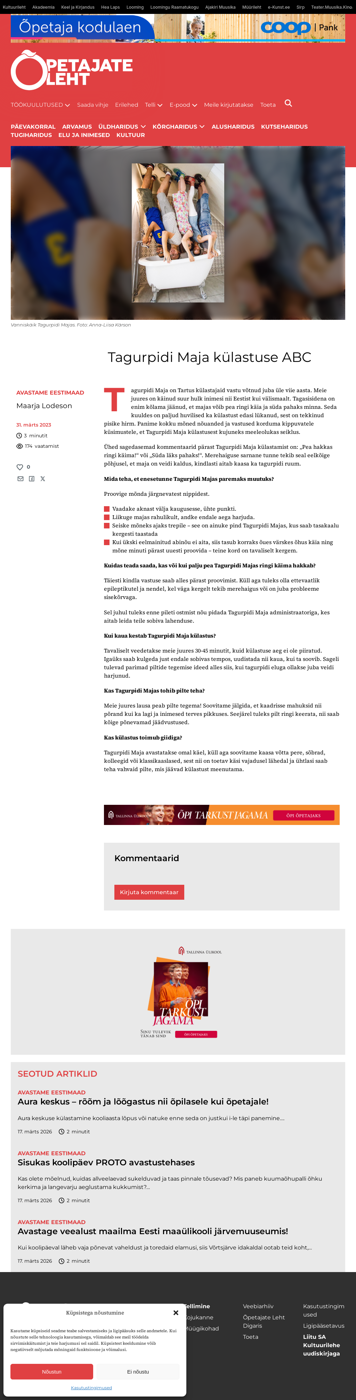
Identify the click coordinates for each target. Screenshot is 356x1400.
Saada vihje (92, 105)
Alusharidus (233, 126)
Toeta (268, 105)
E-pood (180, 105)
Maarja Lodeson (44, 406)
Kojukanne (198, 1317)
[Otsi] (288, 103)
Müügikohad (201, 1328)
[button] (175, 1312)
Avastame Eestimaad (50, 392)
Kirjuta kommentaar (149, 892)
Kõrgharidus (175, 126)
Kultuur (130, 135)
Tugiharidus (31, 135)
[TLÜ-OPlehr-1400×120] (222, 815)
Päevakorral (33, 126)
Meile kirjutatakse (228, 105)
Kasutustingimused (91, 1387)
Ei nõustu (138, 1372)
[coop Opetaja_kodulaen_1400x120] (178, 28)
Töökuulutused (37, 105)
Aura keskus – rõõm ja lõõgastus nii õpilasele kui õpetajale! (143, 1102)
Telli (150, 105)
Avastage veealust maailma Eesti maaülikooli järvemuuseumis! (153, 1231)
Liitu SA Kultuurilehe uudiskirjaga (321, 1345)
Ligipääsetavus (324, 1325)
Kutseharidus (284, 126)
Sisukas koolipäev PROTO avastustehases (106, 1162)
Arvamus (77, 126)
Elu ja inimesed (84, 135)
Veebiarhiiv (258, 1306)
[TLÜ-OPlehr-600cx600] (178, 991)
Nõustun (52, 1372)
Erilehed (126, 105)
